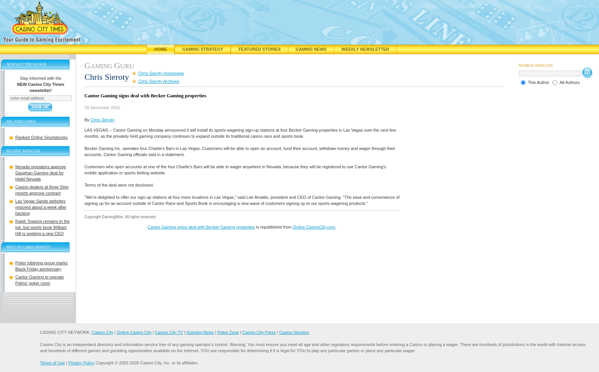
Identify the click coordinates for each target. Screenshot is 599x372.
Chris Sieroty (103, 120)
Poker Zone (228, 332)
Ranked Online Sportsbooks (41, 137)
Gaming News (311, 49)
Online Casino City (134, 332)
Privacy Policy (81, 363)
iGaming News (200, 332)
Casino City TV (169, 332)
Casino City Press (258, 332)
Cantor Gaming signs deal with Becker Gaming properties (201, 227)
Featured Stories (259, 49)
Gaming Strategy (202, 49)
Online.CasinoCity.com (314, 227)
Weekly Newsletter (365, 49)
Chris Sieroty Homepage (161, 73)
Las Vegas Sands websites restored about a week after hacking (40, 207)
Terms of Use (52, 363)
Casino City (102, 332)
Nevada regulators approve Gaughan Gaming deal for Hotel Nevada (40, 172)
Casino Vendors (294, 332)
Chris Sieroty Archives (159, 81)
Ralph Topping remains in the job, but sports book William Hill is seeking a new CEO (42, 227)
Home (160, 49)
